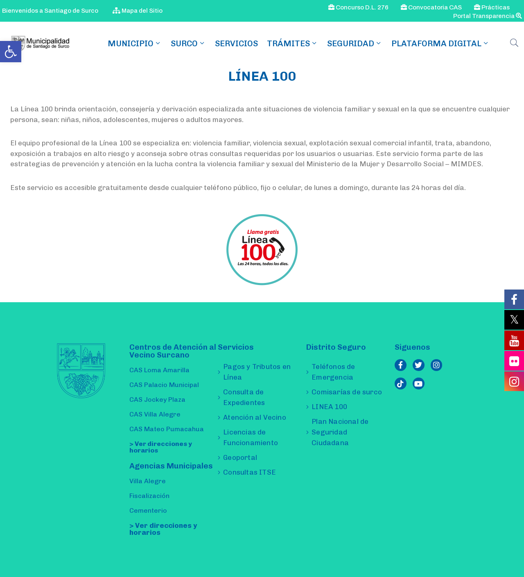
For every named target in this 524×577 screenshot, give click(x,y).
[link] (10, 51)
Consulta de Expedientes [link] (244, 397)
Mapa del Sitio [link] (138, 10)
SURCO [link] (188, 43)
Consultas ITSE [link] (249, 472)
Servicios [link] (236, 43)
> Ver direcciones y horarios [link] (160, 447)
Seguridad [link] (354, 43)
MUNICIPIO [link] (135, 43)
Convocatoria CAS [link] (431, 7)
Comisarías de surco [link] (347, 392)
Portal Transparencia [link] (487, 16)
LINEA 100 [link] (329, 407)
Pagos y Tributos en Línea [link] (257, 371)
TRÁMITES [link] (292, 43)
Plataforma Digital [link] (440, 43)
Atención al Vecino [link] (254, 417)
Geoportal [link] (240, 457)
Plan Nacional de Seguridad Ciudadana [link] (340, 432)
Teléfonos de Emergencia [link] (333, 371)
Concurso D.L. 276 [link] (358, 7)
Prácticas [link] (492, 7)
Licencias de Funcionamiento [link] (250, 437)
